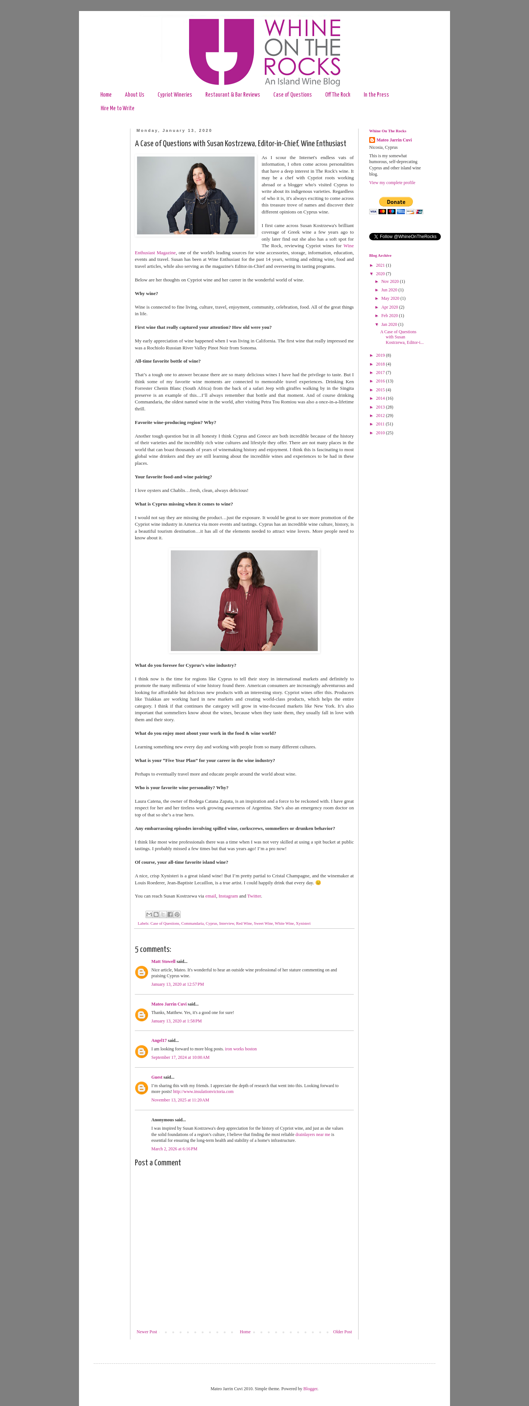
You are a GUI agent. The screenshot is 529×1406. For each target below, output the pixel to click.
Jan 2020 (389, 324)
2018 (381, 364)
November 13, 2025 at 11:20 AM (180, 1100)
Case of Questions (292, 95)
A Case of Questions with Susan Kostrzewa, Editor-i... (402, 337)
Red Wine (244, 923)
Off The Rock (337, 95)
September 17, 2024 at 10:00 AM (180, 1057)
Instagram (228, 896)
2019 (381, 355)
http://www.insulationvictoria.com (203, 1091)
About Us (134, 95)
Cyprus (211, 923)
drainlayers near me (312, 1134)
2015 (381, 389)
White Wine (284, 923)
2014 (381, 398)
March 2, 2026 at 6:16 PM (174, 1148)
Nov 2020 (390, 281)
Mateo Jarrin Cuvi (169, 1004)
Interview (226, 923)
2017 (381, 372)
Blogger (310, 1388)
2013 (381, 407)
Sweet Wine (263, 923)
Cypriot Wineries (175, 95)
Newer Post (147, 1331)
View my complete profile (392, 182)
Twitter (254, 896)
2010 (381, 432)
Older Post (342, 1331)
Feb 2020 (390, 315)
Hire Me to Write (117, 108)
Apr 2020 (390, 307)
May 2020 (390, 298)
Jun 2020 (390, 289)
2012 (381, 415)
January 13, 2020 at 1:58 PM (176, 1021)
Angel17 (159, 1040)
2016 (381, 381)
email (210, 896)
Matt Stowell (163, 961)
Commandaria (192, 923)
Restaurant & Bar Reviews (232, 95)
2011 (381, 424)
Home (106, 95)
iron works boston (241, 1048)
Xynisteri (303, 923)
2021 (381, 265)
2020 (381, 273)
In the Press (376, 95)
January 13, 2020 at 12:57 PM (177, 984)
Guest (156, 1077)
